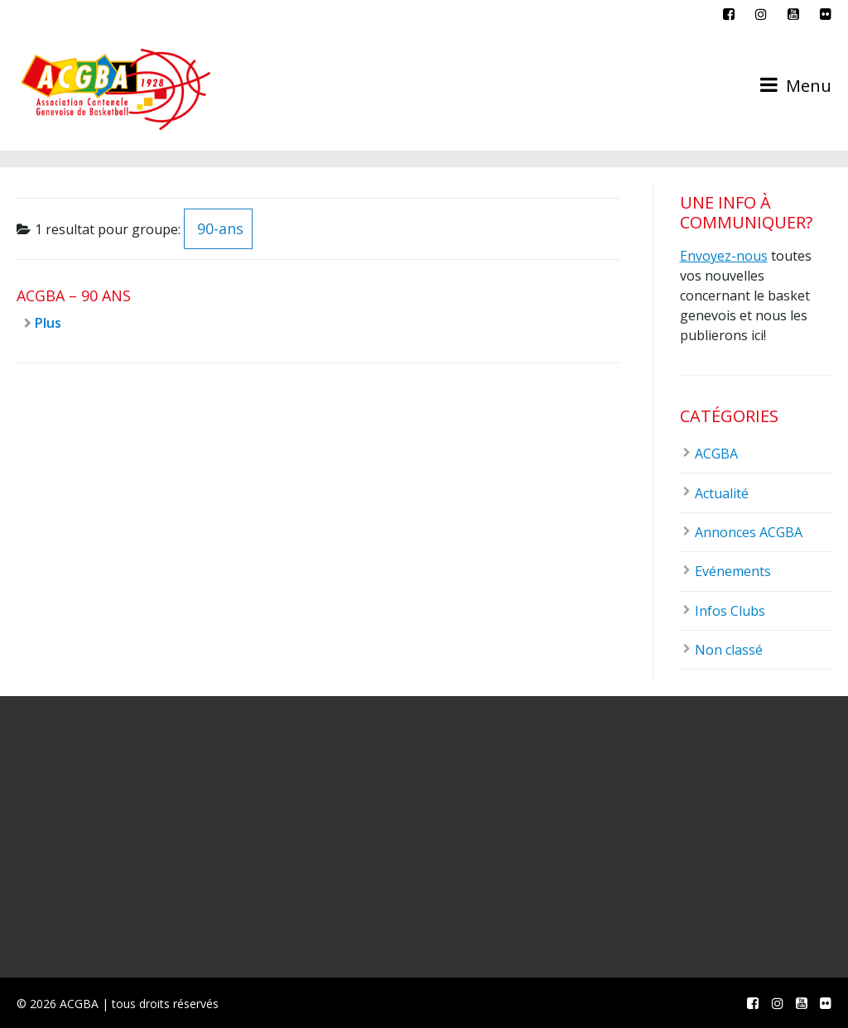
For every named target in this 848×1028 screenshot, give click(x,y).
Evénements (733, 571)
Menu (795, 85)
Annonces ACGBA (748, 532)
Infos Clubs (730, 611)
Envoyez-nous (724, 256)
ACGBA (716, 453)
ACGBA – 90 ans (74, 295)
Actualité (722, 493)
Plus (48, 323)
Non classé (729, 650)
